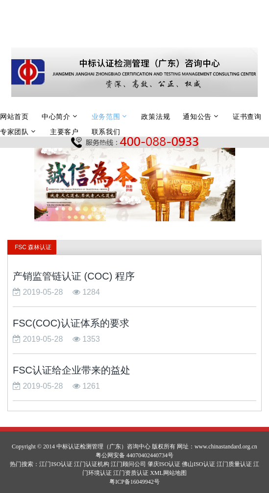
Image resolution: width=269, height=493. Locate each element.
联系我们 (106, 132)
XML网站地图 (168, 473)
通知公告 (197, 116)
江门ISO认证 (55, 464)
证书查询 (247, 116)
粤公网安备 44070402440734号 (134, 455)
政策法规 (155, 116)
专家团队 (14, 132)
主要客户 (64, 132)
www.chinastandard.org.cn (226, 446)
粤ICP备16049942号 (134, 481)
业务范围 (106, 116)
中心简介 (56, 116)
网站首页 (14, 116)
